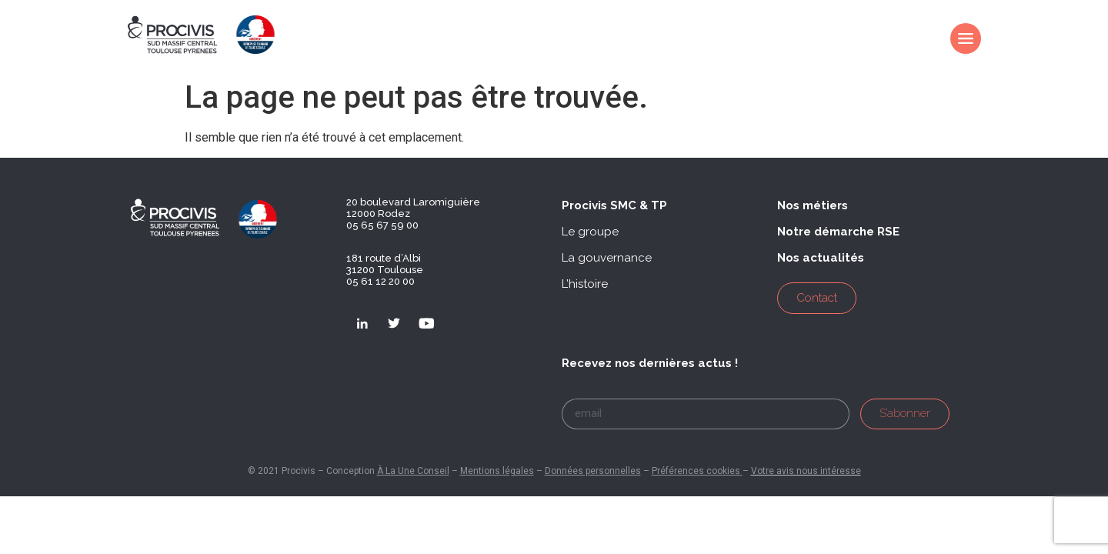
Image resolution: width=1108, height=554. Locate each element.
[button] (614, 206)
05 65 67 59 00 (382, 225)
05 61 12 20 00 (380, 281)
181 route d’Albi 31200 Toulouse (384, 263)
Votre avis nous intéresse (806, 471)
